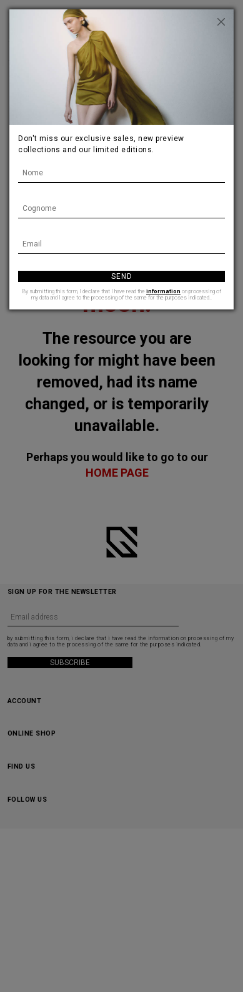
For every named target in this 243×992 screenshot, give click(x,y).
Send (121, 276)
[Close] (221, 21)
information (163, 291)
